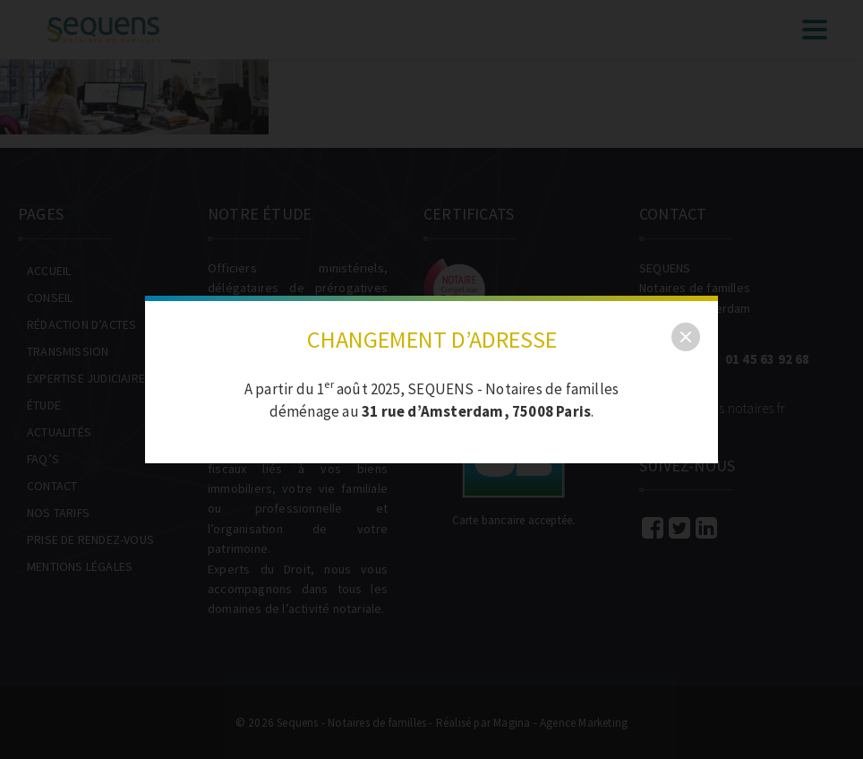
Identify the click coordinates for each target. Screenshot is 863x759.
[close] (685, 337)
